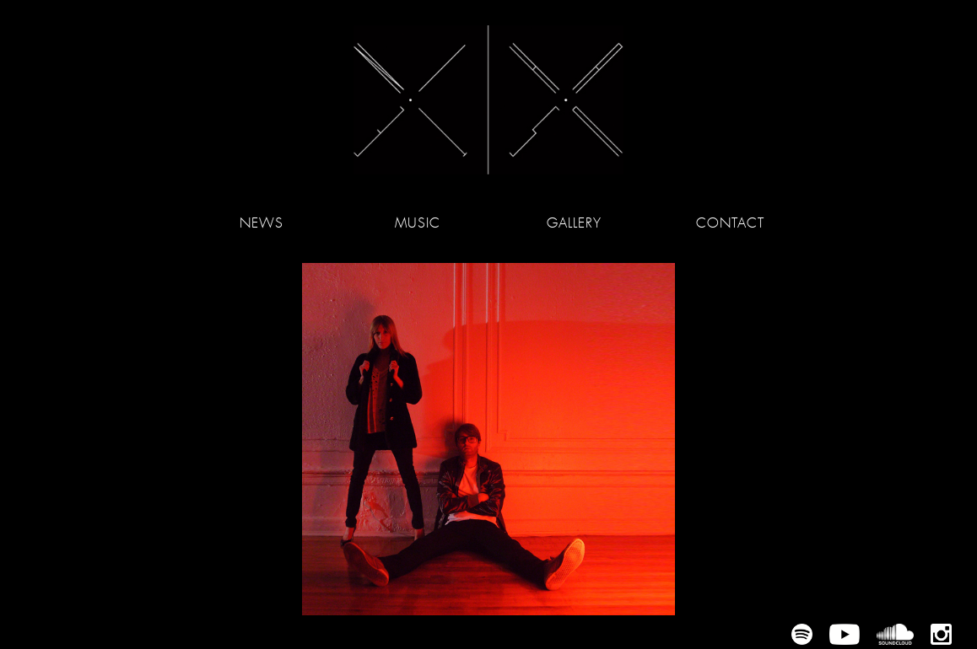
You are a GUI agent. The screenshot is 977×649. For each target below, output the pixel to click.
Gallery (574, 223)
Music (417, 223)
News (261, 223)
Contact (730, 223)
